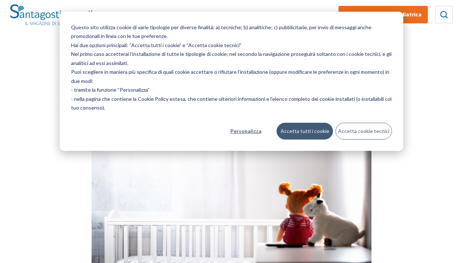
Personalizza (246, 131)
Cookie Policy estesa (161, 99)
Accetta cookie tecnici (363, 131)
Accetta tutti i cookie (305, 131)
